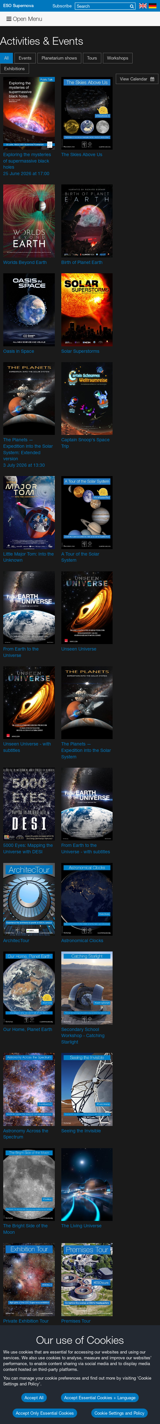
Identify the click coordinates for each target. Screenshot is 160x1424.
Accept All (34, 1397)
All (6, 58)
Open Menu (24, 18)
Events (25, 58)
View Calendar (137, 78)
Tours (92, 58)
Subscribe (62, 5)
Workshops (117, 58)
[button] (7, 58)
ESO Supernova (18, 5)
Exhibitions (14, 68)
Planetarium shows (59, 58)
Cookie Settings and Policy (120, 1413)
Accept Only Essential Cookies (45, 1413)
